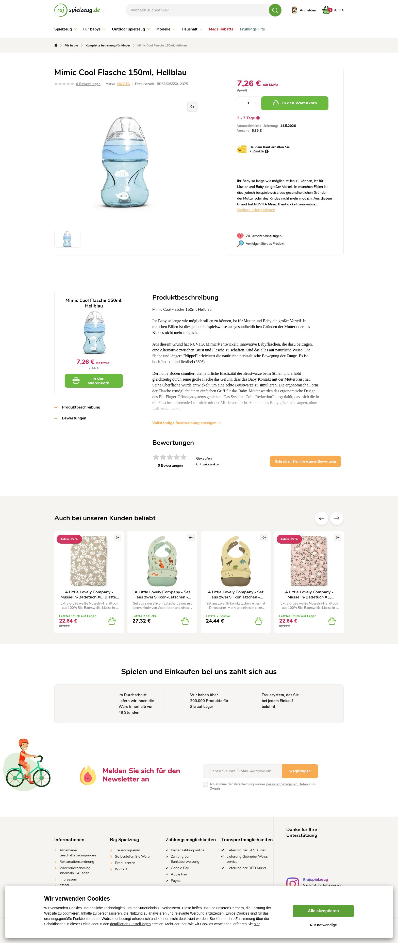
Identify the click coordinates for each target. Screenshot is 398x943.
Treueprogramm (127, 850)
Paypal (176, 880)
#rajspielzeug (315, 880)
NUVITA (123, 84)
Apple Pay (179, 874)
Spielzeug (65, 29)
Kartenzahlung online (187, 850)
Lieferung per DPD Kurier (246, 868)
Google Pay (180, 868)
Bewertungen (74, 418)
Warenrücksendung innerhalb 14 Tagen (74, 870)
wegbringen (300, 771)
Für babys (94, 29)
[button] (256, 103)
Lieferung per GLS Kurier (246, 850)
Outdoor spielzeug (131, 29)
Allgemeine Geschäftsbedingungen (77, 853)
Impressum (68, 879)
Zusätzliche (337, 518)
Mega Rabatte (221, 29)
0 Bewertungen (88, 84)
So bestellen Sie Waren (133, 856)
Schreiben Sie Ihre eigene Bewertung (305, 461)
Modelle (165, 29)
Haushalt (192, 29)
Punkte (258, 151)
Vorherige (321, 518)
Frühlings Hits (252, 29)
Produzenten (125, 862)
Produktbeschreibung (81, 407)
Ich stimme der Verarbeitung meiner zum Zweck (263, 786)
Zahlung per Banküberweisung (185, 859)
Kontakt (121, 869)
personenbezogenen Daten (287, 784)
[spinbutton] (248, 103)
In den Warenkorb (295, 103)
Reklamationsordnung (76, 861)
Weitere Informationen (256, 210)
